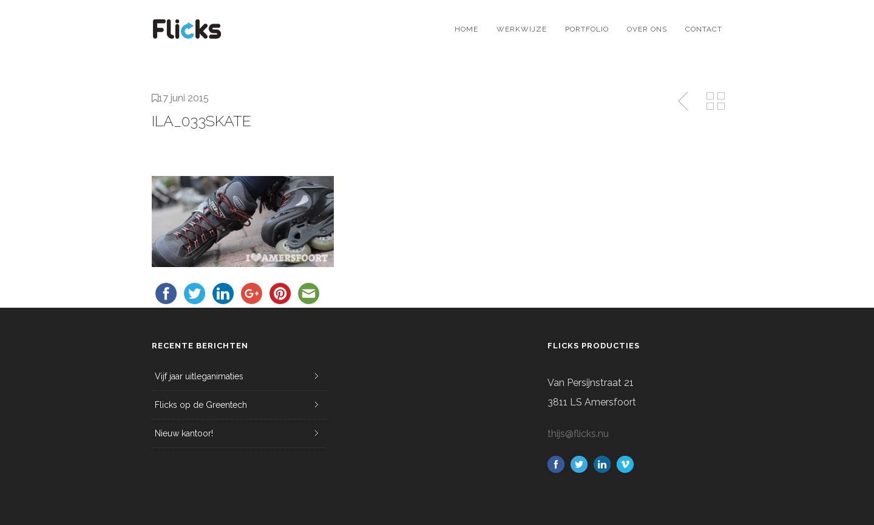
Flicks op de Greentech (201, 405)
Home (466, 29)
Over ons (647, 29)
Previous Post (684, 101)
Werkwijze (521, 29)
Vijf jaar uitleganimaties (199, 376)
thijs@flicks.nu (578, 433)
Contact (703, 29)
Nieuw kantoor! (184, 433)
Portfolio (587, 29)
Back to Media (715, 101)
